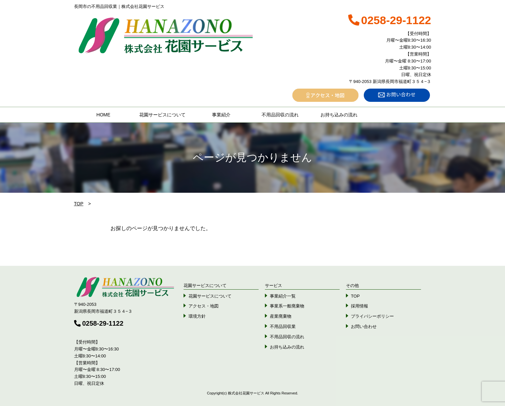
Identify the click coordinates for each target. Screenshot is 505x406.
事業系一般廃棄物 (287, 306)
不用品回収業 (283, 326)
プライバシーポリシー (372, 316)
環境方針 (197, 316)
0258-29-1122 (99, 323)
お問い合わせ (364, 326)
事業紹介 (221, 114)
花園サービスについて (162, 114)
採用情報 (359, 306)
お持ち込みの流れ (339, 114)
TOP (79, 203)
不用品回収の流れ (280, 114)
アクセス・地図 (204, 306)
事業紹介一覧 (283, 296)
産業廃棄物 (280, 316)
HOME (103, 114)
